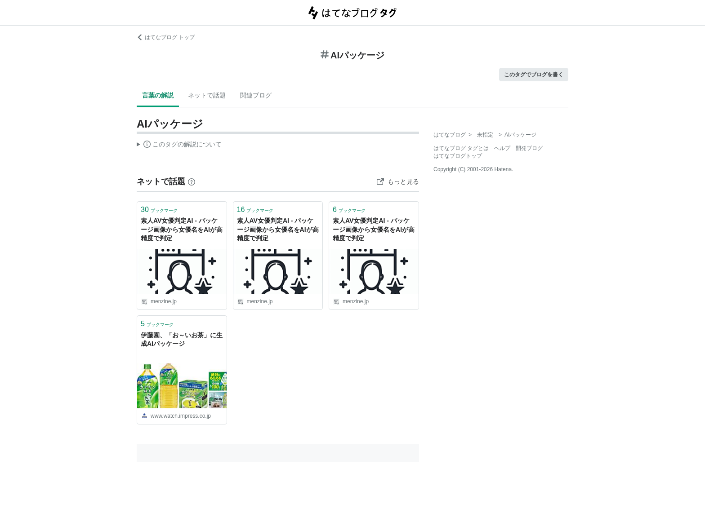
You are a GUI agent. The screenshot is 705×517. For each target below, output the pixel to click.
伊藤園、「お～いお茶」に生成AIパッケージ (182, 339)
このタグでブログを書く (533, 74)
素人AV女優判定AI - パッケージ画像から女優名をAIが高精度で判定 (182, 229)
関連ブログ (256, 95)
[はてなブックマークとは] (191, 181)
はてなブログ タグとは (461, 148)
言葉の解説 (158, 95)
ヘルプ (502, 148)
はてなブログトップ (457, 156)
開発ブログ (529, 148)
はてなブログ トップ (166, 37)
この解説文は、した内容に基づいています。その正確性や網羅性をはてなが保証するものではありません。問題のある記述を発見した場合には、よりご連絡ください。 (179, 145)
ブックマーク (159, 209)
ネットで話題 (207, 95)
